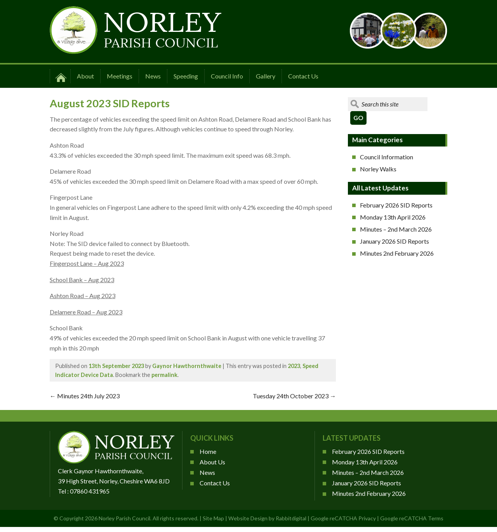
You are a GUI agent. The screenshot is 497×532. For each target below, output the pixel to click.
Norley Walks (378, 169)
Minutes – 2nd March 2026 (396, 229)
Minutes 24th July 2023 (85, 395)
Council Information (386, 156)
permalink (164, 375)
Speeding (186, 76)
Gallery (265, 76)
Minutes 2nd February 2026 (397, 253)
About (85, 76)
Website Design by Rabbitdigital (267, 518)
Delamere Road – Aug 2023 (86, 312)
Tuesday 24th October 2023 (294, 395)
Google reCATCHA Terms (411, 518)
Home (208, 451)
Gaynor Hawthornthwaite (186, 366)
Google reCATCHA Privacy (343, 518)
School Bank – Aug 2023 (82, 279)
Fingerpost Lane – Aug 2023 (87, 263)
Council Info (227, 76)
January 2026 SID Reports (394, 241)
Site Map (213, 518)
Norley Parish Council (124, 518)
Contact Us (303, 76)
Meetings (119, 76)
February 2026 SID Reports (396, 205)
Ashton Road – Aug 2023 (82, 295)
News (153, 76)
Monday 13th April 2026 (393, 217)
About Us (212, 462)
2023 (294, 366)
